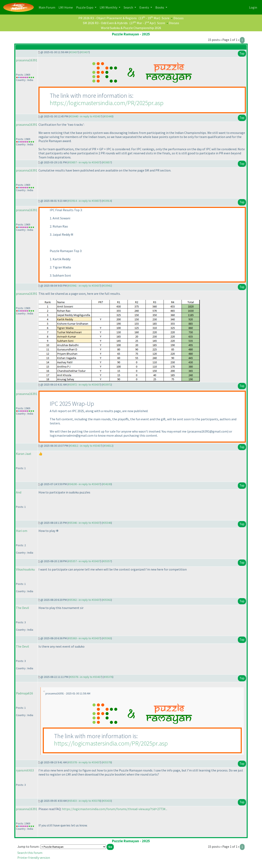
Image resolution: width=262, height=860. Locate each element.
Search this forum (29, 853)
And (18, 492)
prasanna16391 (26, 60)
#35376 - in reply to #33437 (86, 677)
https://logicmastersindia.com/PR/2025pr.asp (107, 103)
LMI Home (67, 7)
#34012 (108, 445)
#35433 (107, 801)
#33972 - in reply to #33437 (84, 384)
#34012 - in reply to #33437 (86, 445)
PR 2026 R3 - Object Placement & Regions (107, 18)
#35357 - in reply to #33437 (84, 561)
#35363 (107, 638)
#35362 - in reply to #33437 (84, 600)
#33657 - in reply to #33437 (84, 162)
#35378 (107, 762)
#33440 (108, 116)
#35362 (107, 600)
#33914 (107, 201)
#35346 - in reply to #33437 (84, 523)
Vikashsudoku (25, 569)
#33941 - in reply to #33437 (84, 285)
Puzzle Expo (85, 7)
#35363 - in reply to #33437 (84, 638)
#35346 (107, 523)
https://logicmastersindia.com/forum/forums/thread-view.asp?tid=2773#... (114, 809)
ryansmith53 (25, 770)
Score (165, 18)
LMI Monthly (109, 7)
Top (241, 53)
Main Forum (48, 7)
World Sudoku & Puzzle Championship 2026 (131, 28)
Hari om (21, 531)
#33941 (107, 285)
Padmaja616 (24, 693)
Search (129, 7)
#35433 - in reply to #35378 (84, 801)
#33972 (107, 384)
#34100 (107, 484)
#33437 (74, 52)
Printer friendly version (33, 858)
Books (160, 7)
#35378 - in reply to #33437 (84, 762)
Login (253, 7)
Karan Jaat (23, 454)
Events (144, 7)
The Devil (22, 608)
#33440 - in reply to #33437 (86, 116)
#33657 (107, 162)
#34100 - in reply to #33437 (84, 484)
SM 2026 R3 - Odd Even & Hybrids (105, 23)
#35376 (108, 677)
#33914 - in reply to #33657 (84, 201)
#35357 (107, 561)
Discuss (178, 18)
